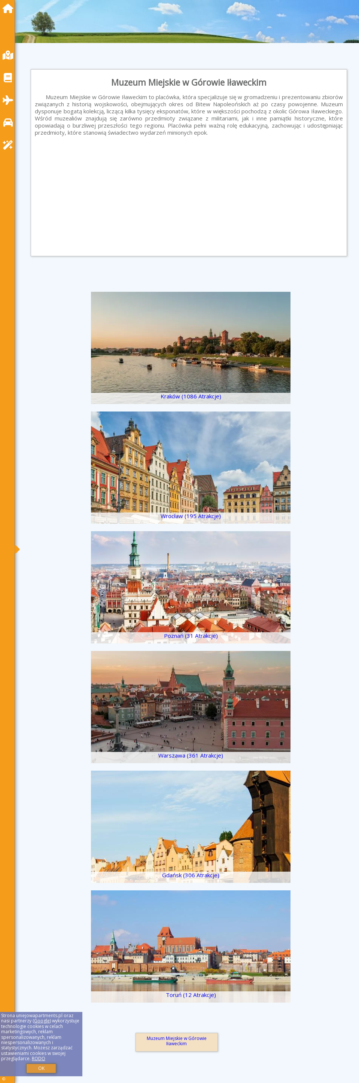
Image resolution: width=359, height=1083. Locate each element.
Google (42, 1021)
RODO (38, 1058)
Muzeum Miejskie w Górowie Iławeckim (177, 1041)
